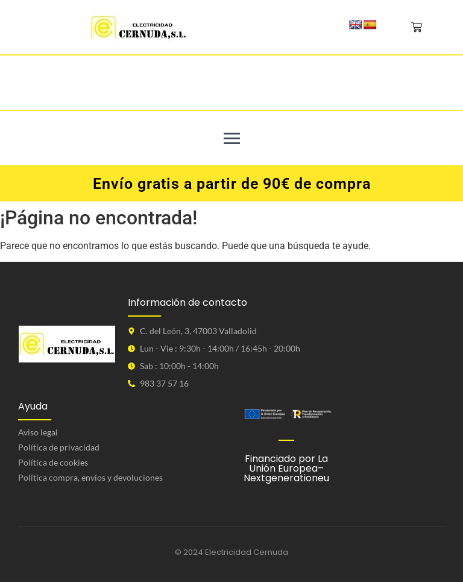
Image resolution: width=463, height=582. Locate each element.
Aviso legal (38, 432)
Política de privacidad (58, 447)
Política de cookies (53, 462)
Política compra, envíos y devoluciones (90, 477)
